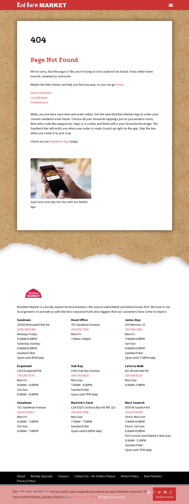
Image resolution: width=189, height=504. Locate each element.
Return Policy (130, 476)
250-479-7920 (80, 329)
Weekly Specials (42, 476)
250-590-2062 (133, 329)
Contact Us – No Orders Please (95, 476)
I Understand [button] (164, 494)
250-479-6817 (26, 412)
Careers (63, 476)
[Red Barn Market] (42, 5)
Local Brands (39, 98)
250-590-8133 (133, 375)
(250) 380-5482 (26, 329)
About (21, 476)
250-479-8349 (133, 412)
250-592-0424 (80, 375)
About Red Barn (41, 93)
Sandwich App (59, 141)
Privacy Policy (26, 481)
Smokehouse (39, 102)
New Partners (153, 476)
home (120, 85)
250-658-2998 (80, 412)
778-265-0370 (26, 375)
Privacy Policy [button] (85, 497)
